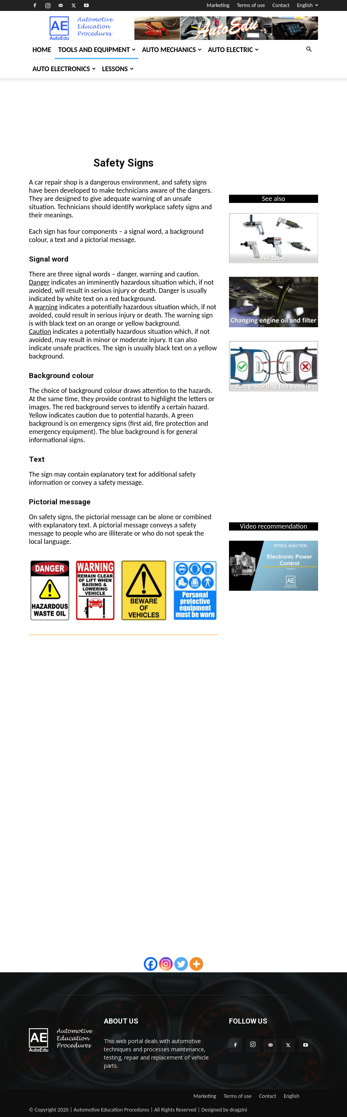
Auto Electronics (64, 69)
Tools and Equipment (97, 49)
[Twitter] (181, 964)
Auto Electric (233, 49)
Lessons (118, 69)
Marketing (218, 5)
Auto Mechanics (172, 49)
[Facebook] (150, 964)
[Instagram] (166, 964)
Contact (281, 5)
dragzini (238, 1109)
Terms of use (251, 5)
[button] (308, 49)
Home (41, 49)
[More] (196, 964)
